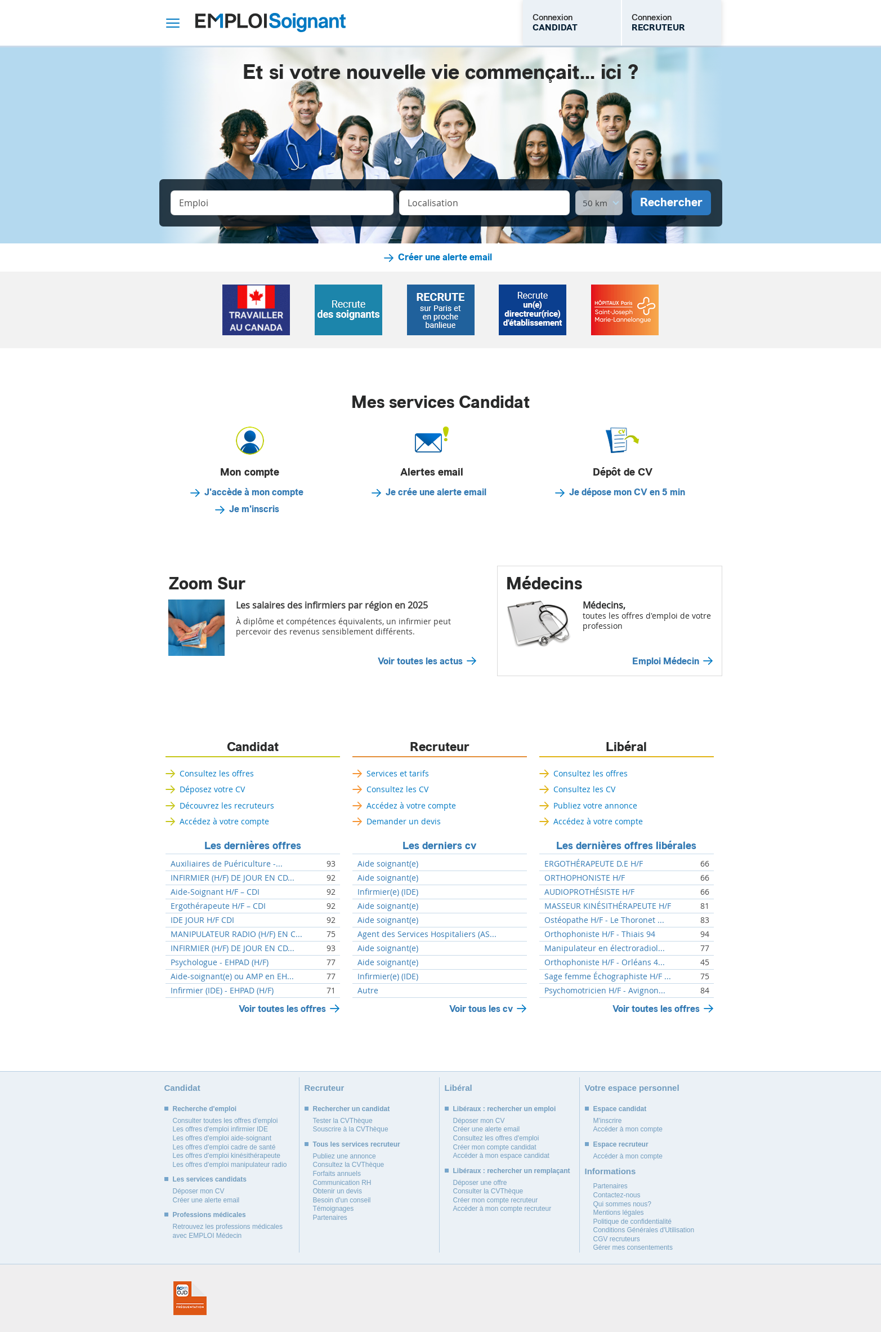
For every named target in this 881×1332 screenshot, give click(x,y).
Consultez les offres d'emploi (496, 1138)
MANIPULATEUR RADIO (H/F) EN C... (236, 934)
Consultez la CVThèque (348, 1165)
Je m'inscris (254, 509)
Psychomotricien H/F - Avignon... (604, 990)
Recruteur (439, 747)
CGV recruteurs (616, 1239)
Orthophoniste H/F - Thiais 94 (599, 934)
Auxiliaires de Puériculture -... (227, 864)
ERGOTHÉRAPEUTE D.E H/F (593, 864)
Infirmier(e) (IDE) (387, 892)
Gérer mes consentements (633, 1247)
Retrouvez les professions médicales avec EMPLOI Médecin (228, 1231)
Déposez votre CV (212, 789)
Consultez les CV (397, 789)
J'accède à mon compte (253, 492)
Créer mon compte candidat (494, 1147)
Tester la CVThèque (343, 1121)
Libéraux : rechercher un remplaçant (511, 1171)
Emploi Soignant (270, 23)
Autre (367, 990)
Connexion (555, 22)
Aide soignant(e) (387, 864)
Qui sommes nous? (622, 1204)
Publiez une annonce (344, 1156)
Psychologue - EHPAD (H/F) (220, 962)
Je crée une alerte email (436, 492)
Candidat (253, 747)
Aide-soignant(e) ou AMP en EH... (232, 976)
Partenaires (330, 1218)
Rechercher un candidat (351, 1109)
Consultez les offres (217, 773)
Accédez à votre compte (224, 821)
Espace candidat (620, 1109)
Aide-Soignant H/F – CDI (215, 892)
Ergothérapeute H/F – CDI (218, 906)
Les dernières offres (252, 845)
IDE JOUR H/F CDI (202, 920)
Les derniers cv (439, 845)
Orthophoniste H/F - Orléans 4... (604, 962)
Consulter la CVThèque (488, 1191)
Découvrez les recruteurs (227, 805)
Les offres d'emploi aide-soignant (222, 1138)
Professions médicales (209, 1215)
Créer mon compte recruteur (495, 1200)
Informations (610, 1171)
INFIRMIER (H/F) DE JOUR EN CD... (232, 878)
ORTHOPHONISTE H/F (584, 878)
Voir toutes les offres (282, 1008)
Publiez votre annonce (595, 805)
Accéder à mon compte (628, 1129)
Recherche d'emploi (205, 1109)
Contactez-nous (617, 1195)
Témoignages (333, 1209)
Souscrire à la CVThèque (350, 1129)
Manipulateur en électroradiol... (604, 948)
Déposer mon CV (199, 1191)
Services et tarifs (397, 773)
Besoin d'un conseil (342, 1200)
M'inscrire (607, 1121)
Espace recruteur (621, 1144)
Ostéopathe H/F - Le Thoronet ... (604, 920)
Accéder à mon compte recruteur (502, 1209)
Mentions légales (618, 1212)
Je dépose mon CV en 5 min (627, 492)
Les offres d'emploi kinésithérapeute (227, 1156)
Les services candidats (210, 1179)
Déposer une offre (480, 1183)
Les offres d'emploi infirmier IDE (220, 1129)
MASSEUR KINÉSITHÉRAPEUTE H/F (607, 906)
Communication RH (342, 1183)
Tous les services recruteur (356, 1144)
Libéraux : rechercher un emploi (504, 1109)
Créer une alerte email (445, 257)
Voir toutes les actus (420, 661)
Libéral (626, 747)
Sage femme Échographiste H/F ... (607, 976)
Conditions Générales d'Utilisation (644, 1230)
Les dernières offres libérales (626, 845)
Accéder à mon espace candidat (501, 1156)
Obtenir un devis (337, 1191)
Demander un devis (403, 821)
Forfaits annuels (337, 1174)
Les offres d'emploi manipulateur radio (230, 1165)
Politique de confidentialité (632, 1222)
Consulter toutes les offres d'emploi (225, 1121)
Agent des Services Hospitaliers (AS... (427, 934)
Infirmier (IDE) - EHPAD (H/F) (222, 990)
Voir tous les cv (481, 1008)
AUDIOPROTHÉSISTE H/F (589, 892)
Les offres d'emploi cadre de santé (224, 1147)
